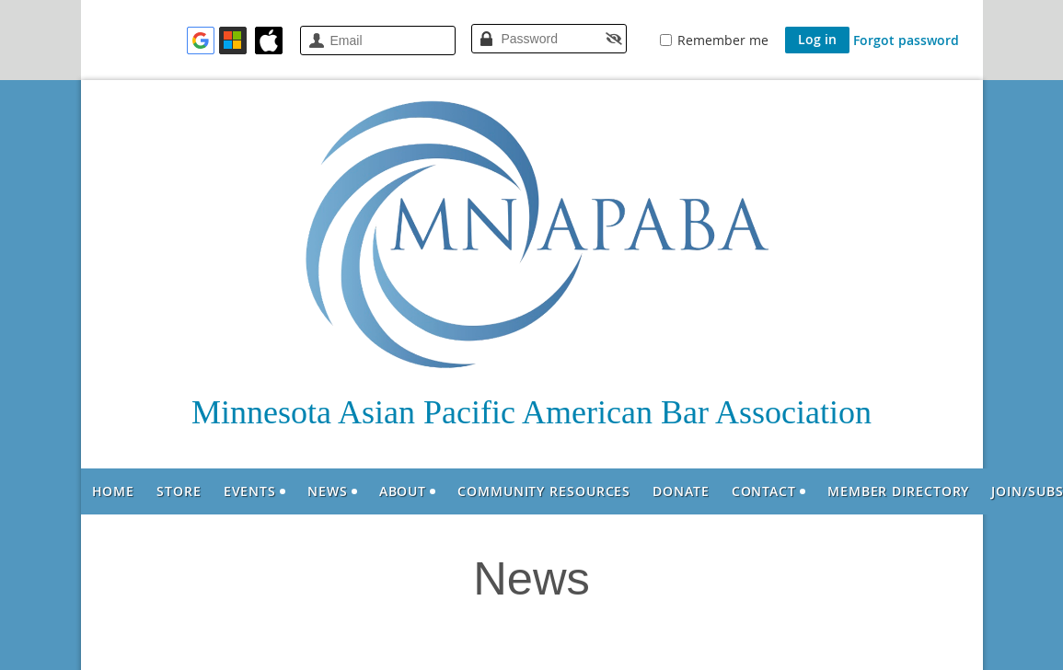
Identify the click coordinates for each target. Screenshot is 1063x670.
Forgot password (906, 40)
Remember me (722, 40)
